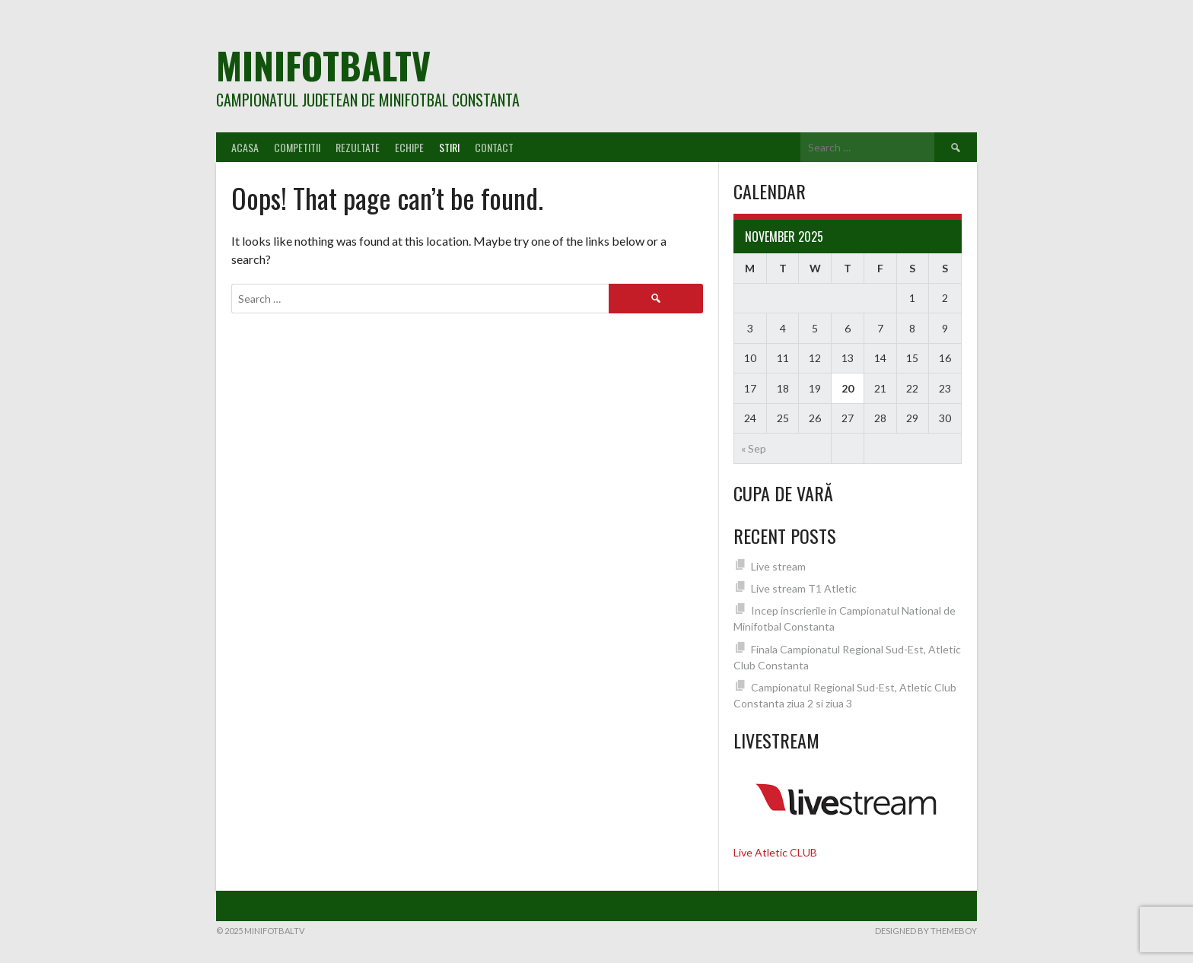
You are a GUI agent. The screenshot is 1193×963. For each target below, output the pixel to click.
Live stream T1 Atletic (804, 588)
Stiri (449, 147)
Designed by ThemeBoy (926, 931)
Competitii (297, 147)
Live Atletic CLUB (775, 852)
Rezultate (358, 147)
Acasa (245, 147)
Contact (494, 147)
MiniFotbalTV (323, 65)
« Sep (753, 448)
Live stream (778, 566)
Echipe (409, 147)
